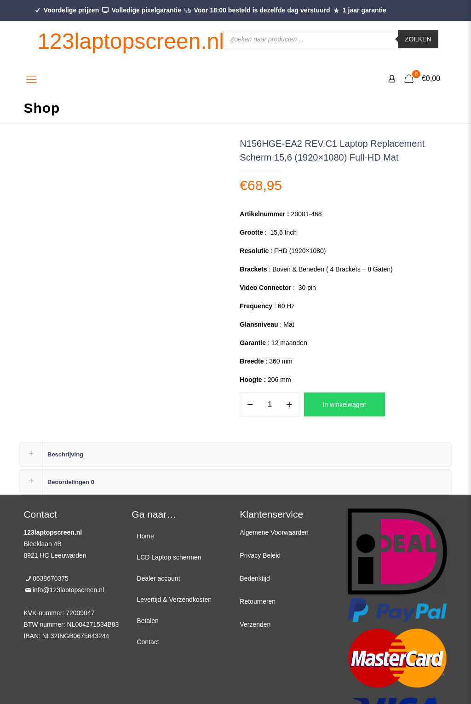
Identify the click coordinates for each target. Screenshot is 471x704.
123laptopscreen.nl (130, 41)
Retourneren (258, 601)
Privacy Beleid (260, 555)
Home (145, 536)
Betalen (147, 620)
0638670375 (51, 578)
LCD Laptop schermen (169, 557)
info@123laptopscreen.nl (68, 590)
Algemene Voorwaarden (274, 532)
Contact (148, 642)
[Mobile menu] (31, 79)
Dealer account (158, 578)
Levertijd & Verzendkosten (174, 599)
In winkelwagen (344, 404)
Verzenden (255, 624)
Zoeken (418, 39)
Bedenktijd (255, 578)
